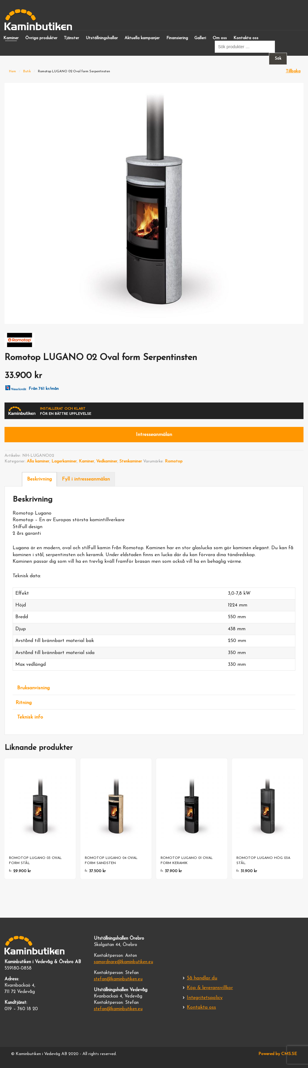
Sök (278, 59)
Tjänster (71, 38)
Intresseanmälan (154, 434)
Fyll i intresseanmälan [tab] (86, 479)
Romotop (174, 461)
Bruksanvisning (33, 688)
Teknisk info (30, 717)
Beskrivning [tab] (39, 479)
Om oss (220, 38)
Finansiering (177, 38)
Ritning (24, 702)
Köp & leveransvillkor (210, 987)
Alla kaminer (38, 461)
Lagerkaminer (64, 461)
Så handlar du (202, 978)
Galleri (200, 38)
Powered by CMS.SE (277, 1054)
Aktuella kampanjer (142, 38)
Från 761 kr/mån (31, 387)
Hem (12, 71)
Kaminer (11, 38)
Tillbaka (293, 71)
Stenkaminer (130, 461)
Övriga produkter (41, 38)
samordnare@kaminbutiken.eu (123, 962)
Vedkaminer (106, 461)
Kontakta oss (245, 38)
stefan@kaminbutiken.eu (118, 979)
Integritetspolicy (205, 997)
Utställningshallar (102, 38)
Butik (27, 71)
